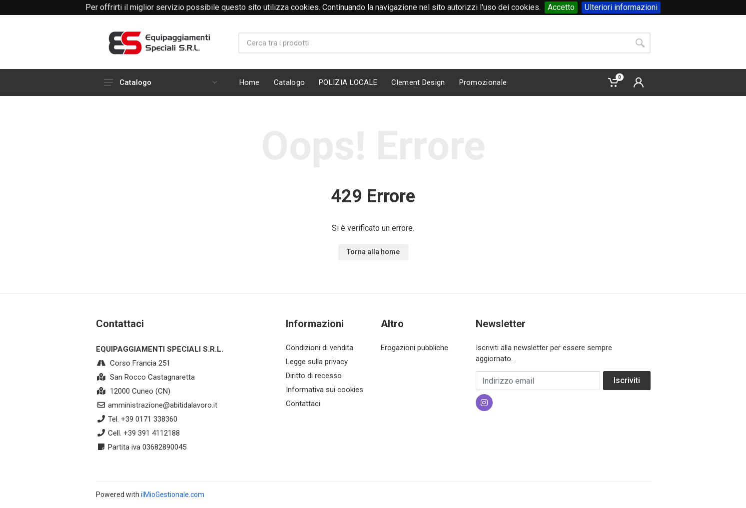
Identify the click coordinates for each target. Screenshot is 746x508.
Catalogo (160, 82)
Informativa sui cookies (324, 389)
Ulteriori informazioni (621, 7)
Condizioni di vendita (319, 347)
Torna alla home (373, 252)
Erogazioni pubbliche (414, 347)
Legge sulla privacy (317, 361)
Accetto (561, 7)
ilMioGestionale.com (172, 495)
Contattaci (303, 403)
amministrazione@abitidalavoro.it (162, 405)
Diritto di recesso (314, 375)
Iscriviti (627, 380)
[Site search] (434, 42)
